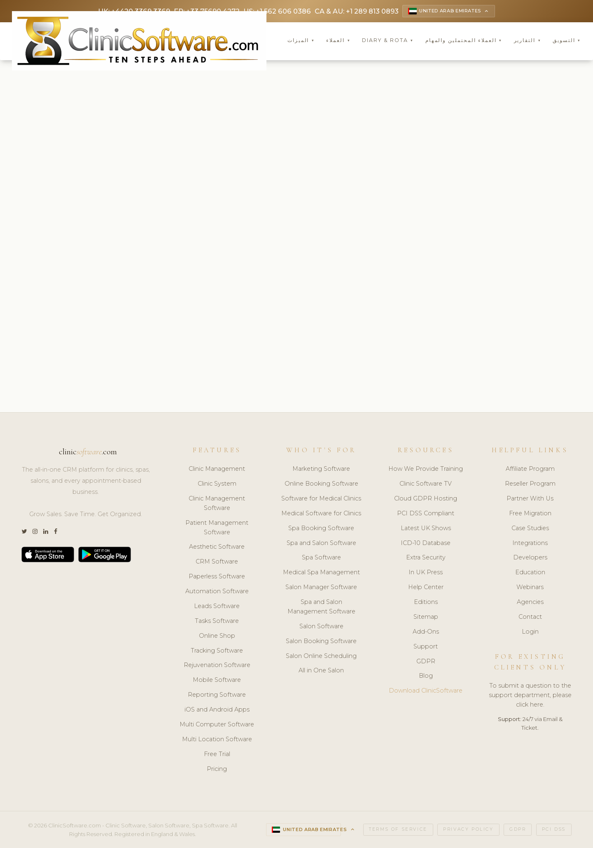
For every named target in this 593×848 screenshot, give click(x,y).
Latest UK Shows (426, 528)
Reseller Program (530, 484)
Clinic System (217, 484)
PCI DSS (554, 830)
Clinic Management (217, 469)
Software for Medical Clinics (321, 499)
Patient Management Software (216, 527)
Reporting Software (217, 695)
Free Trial (217, 754)
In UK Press (426, 573)
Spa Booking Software (321, 528)
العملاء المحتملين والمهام (463, 41)
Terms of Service (398, 830)
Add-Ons (426, 632)
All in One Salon (321, 671)
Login (530, 632)
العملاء (338, 41)
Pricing (217, 769)
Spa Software (321, 558)
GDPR (425, 661)
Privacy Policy (468, 830)
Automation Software (217, 592)
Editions (426, 602)
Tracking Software (217, 651)
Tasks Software (217, 621)
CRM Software (217, 562)
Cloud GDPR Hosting (425, 499)
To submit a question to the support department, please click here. (530, 696)
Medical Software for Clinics (321, 513)
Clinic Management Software (217, 504)
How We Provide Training (425, 469)
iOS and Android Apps (217, 710)
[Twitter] (24, 532)
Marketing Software (321, 469)
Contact (530, 617)
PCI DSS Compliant (425, 513)
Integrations (530, 543)
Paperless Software (217, 577)
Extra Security (426, 558)
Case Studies (530, 528)
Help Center (426, 588)
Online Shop (217, 636)
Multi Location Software (217, 739)
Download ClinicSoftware (425, 691)
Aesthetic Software (217, 547)
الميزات (301, 41)
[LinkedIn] (45, 532)
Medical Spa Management (321, 573)
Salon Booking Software (321, 641)
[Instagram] (35, 532)
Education (530, 573)
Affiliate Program (530, 469)
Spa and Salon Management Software (321, 607)
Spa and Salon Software (321, 543)
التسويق (567, 41)
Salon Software (321, 626)
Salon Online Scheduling (321, 656)
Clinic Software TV (425, 484)
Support (425, 647)
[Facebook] (55, 532)
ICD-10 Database (426, 543)
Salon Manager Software (321, 588)
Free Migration (530, 513)
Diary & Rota (387, 41)
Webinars (530, 588)
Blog (426, 676)
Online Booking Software (321, 484)
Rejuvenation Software (217, 665)
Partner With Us (530, 499)
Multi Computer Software (217, 725)
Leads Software (217, 607)
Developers (530, 558)
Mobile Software (217, 680)
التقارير (527, 41)
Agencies (530, 602)
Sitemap (425, 617)
